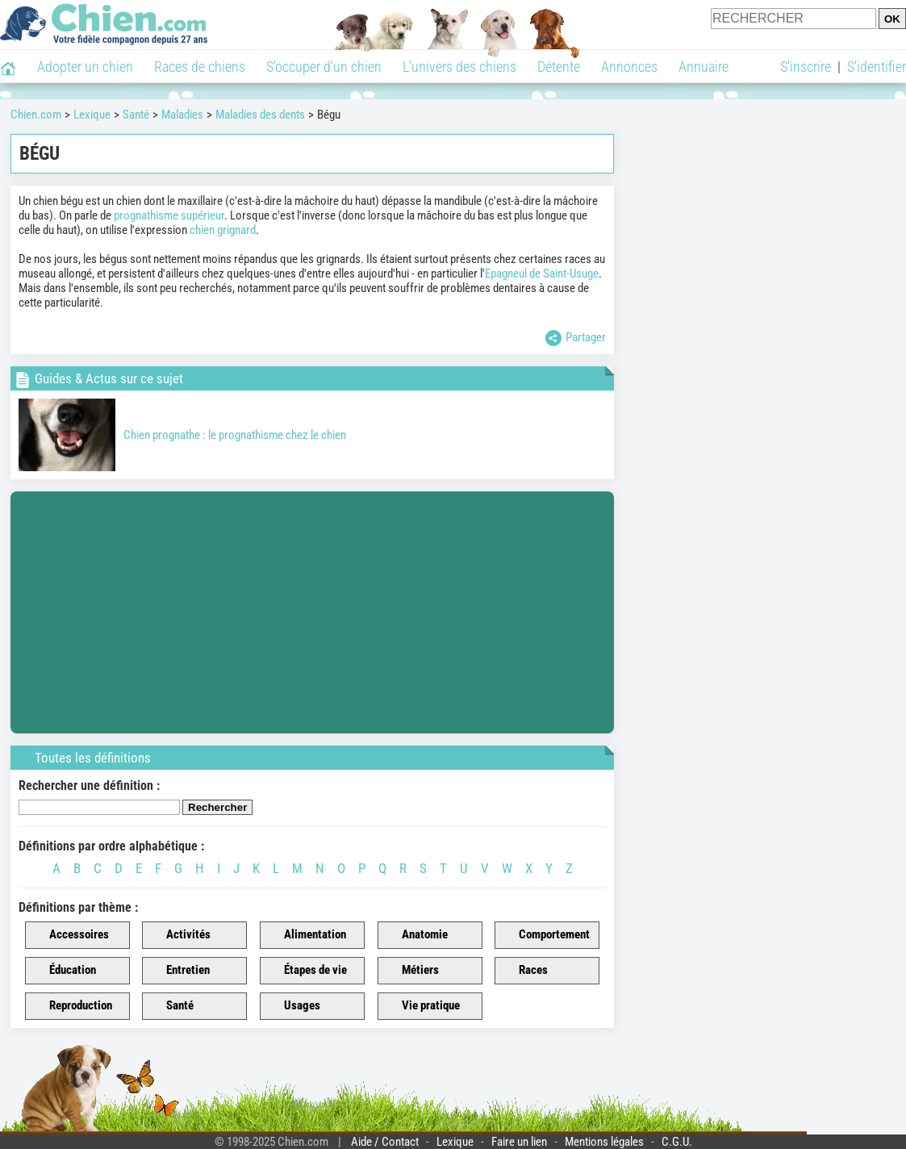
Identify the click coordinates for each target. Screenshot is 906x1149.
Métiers (411, 971)
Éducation (63, 971)
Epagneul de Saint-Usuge (542, 273)
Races (524, 971)
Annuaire (703, 66)
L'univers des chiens (459, 66)
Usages (292, 1006)
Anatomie (415, 935)
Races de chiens (199, 66)
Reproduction (71, 1006)
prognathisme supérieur (169, 215)
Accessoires (70, 935)
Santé (171, 1006)
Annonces (629, 66)
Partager (575, 338)
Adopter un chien (85, 66)
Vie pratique (421, 1006)
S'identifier (876, 66)
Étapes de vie (306, 971)
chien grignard (223, 230)
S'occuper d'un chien (324, 66)
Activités (179, 935)
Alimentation (305, 935)
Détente (558, 66)
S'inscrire (805, 66)
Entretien (179, 971)
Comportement (545, 935)
